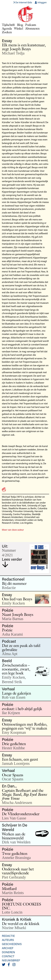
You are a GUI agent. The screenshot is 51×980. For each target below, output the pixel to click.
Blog (20, 25)
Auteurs (8, 940)
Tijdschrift (8, 25)
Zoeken (7, 32)
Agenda (7, 28)
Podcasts (30, 25)
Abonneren (32, 28)
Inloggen (41, 2)
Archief (7, 948)
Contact (8, 956)
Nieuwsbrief (11, 960)
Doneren (8, 952)
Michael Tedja (13, 53)
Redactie (8, 936)
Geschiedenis (12, 944)
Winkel (18, 28)
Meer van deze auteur (13, 529)
